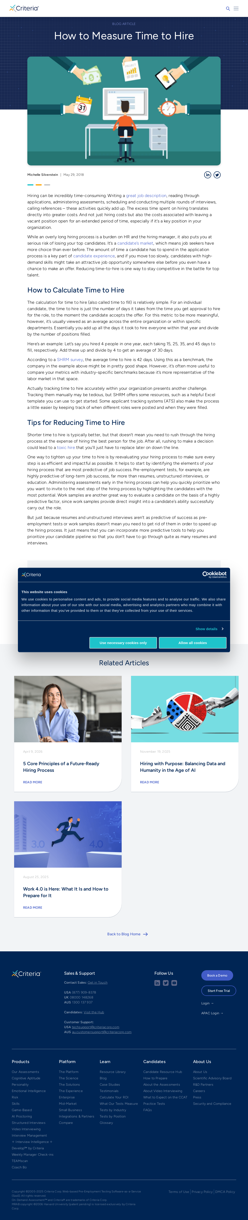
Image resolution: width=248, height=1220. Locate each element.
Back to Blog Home (124, 934)
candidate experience (94, 256)
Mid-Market (68, 1104)
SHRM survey (70, 359)
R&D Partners (203, 1085)
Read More (32, 782)
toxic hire (66, 447)
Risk (15, 1097)
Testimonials (109, 1091)
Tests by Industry (113, 1110)
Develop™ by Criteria (28, 1148)
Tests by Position (113, 1116)
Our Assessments (25, 1072)
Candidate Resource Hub (162, 1072)
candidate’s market (135, 243)
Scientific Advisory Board (212, 1078)
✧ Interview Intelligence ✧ (32, 1142)
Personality (20, 1085)
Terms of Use (179, 1192)
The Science (68, 1078)
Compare (66, 1123)
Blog (103, 1078)
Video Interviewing (26, 1129)
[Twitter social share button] (166, 985)
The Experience (71, 1091)
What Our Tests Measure (119, 1104)
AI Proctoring (22, 1116)
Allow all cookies (192, 643)
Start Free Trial (219, 991)
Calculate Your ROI (114, 1097)
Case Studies (110, 1085)
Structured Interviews (28, 1123)
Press (197, 1097)
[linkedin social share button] (157, 985)
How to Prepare (155, 1078)
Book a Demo (217, 976)
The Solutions (69, 1085)
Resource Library (113, 1072)
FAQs (147, 1110)
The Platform (69, 1072)
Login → (207, 1003)
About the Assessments (161, 1085)
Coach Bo (19, 1167)
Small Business (70, 1110)
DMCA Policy (225, 1192)
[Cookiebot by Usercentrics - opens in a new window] (206, 574)
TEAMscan (20, 1161)
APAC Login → (212, 1013)
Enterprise (67, 1097)
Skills (16, 1104)
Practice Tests (154, 1104)
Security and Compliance (212, 1104)
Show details (207, 629)
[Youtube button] (174, 985)
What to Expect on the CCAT (165, 1097)
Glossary (106, 1123)
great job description (146, 195)
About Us (200, 1072)
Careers (199, 1091)
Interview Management (29, 1136)
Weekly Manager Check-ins (33, 1155)
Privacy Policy (202, 1192)
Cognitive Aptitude (26, 1078)
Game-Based (22, 1110)
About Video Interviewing (162, 1091)
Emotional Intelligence (29, 1091)
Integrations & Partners (76, 1116)
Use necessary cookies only (123, 643)
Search (228, 9)
